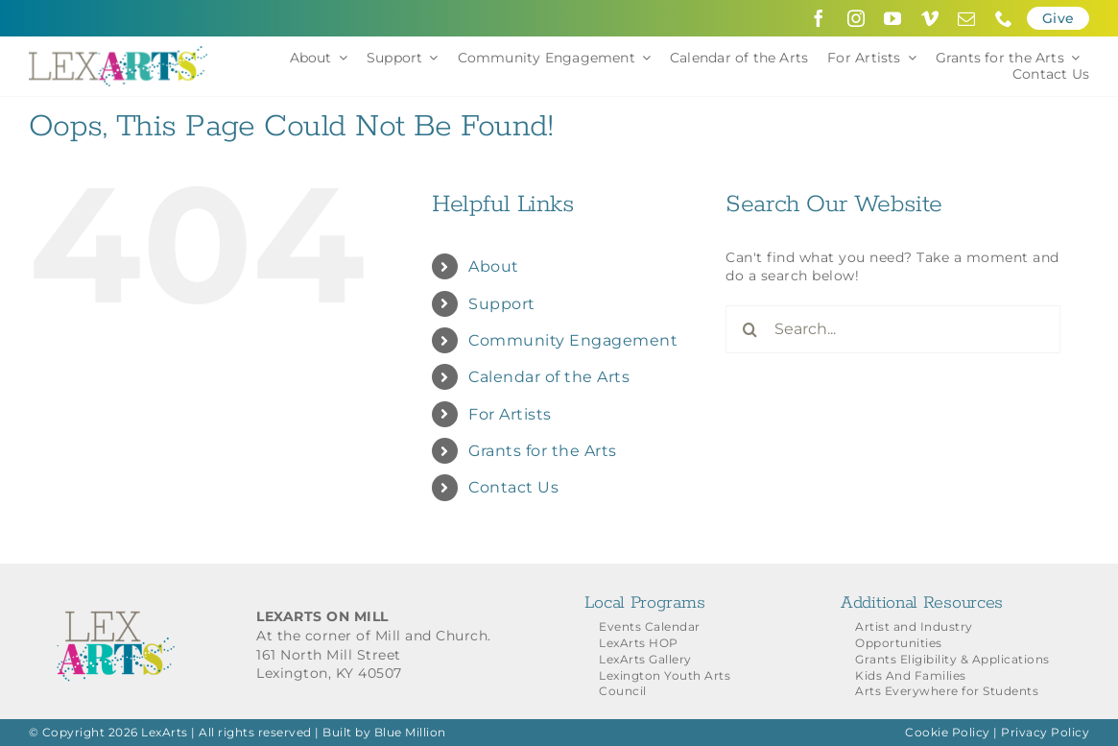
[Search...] (892, 329)
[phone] (1004, 18)
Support (501, 304)
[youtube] (893, 18)
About (493, 266)
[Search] (749, 329)
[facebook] (819, 18)
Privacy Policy (1045, 732)
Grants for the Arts (542, 451)
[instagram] (856, 18)
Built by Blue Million (384, 732)
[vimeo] (930, 18)
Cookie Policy (947, 732)
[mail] (967, 18)
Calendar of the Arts (549, 377)
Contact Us (513, 487)
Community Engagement (573, 340)
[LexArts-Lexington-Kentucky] (118, 52)
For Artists (510, 414)
